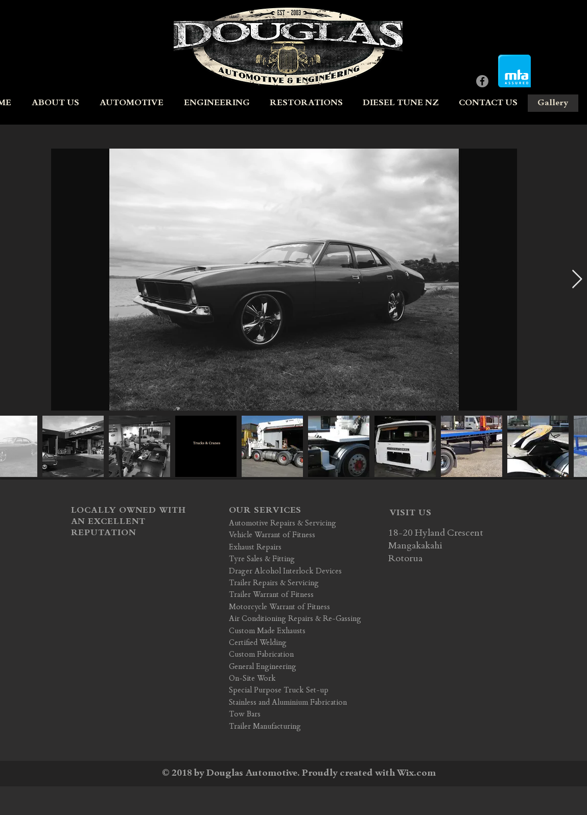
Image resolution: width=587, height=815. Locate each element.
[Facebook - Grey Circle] (482, 81)
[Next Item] (577, 280)
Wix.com (416, 774)
